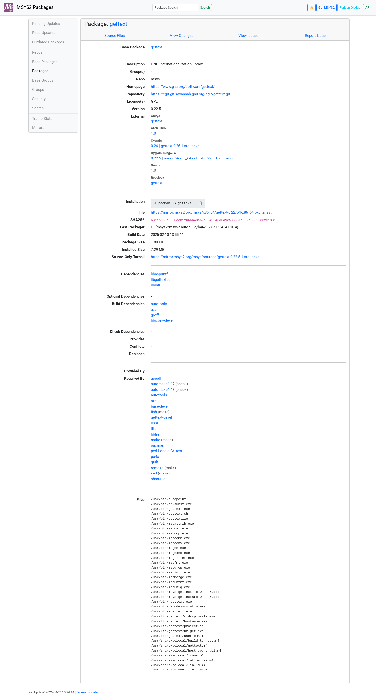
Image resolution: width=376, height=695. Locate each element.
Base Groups (42, 80)
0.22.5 (156, 158)
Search (205, 7)
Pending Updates (46, 23)
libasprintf (159, 274)
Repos (37, 52)
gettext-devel (161, 417)
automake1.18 (162, 389)
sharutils (158, 479)
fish (154, 412)
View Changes (181, 35)
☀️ (312, 7)
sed (154, 473)
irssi (154, 423)
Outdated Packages (48, 42)
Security (39, 99)
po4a (155, 456)
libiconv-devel (162, 320)
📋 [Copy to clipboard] (200, 203)
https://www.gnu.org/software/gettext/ (183, 86)
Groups (38, 89)
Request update (87, 692)
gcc (154, 309)
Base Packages (45, 62)
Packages (40, 71)
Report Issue (315, 35)
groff (155, 315)
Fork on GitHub (350, 7)
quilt (154, 462)
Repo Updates (43, 33)
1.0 (153, 133)
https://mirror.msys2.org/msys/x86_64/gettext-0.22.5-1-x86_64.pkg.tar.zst (211, 212)
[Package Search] (175, 7)
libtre (155, 434)
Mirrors (38, 128)
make (155, 440)
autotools (159, 304)
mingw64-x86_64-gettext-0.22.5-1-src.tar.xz (198, 158)
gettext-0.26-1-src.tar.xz (180, 146)
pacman (157, 445)
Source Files (114, 35)
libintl (155, 285)
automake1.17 (162, 384)
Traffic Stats (42, 118)
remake (157, 468)
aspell (156, 378)
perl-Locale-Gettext (166, 451)
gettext (118, 24)
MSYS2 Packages (29, 7)
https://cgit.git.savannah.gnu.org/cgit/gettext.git (190, 94)
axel (154, 401)
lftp (153, 428)
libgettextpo (161, 279)
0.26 (154, 146)
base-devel (160, 406)
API (367, 7)
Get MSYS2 (326, 7)
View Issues (248, 35)
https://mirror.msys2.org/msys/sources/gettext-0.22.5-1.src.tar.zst (205, 257)
